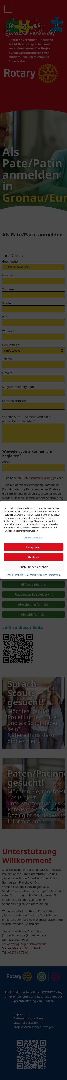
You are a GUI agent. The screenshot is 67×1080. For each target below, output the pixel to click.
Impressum (55, 574)
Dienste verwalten (33, 537)
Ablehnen (33, 557)
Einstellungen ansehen (33, 567)
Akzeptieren (33, 547)
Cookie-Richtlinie (14, 574)
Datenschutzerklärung (36, 574)
